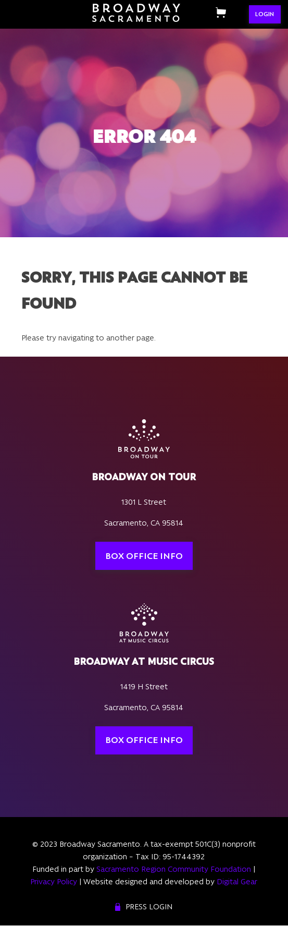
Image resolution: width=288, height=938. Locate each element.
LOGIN (264, 14)
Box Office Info (144, 556)
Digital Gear (237, 882)
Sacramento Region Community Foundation (173, 869)
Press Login (149, 907)
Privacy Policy (53, 882)
